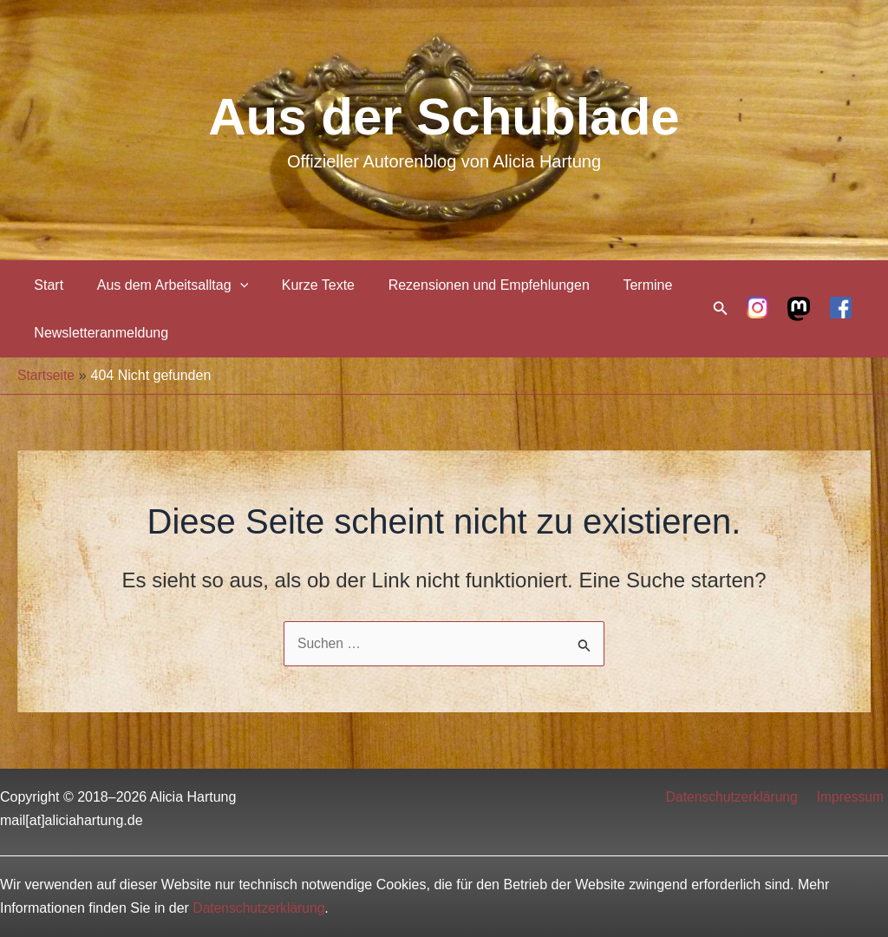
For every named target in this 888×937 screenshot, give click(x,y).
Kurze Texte (303, 285)
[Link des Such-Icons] (720, 309)
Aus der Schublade (443, 117)
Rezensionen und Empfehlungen (468, 285)
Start (46, 285)
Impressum (853, 797)
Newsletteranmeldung (98, 332)
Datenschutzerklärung (738, 797)
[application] (231, 285)
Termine (622, 285)
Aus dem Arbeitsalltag (163, 285)
